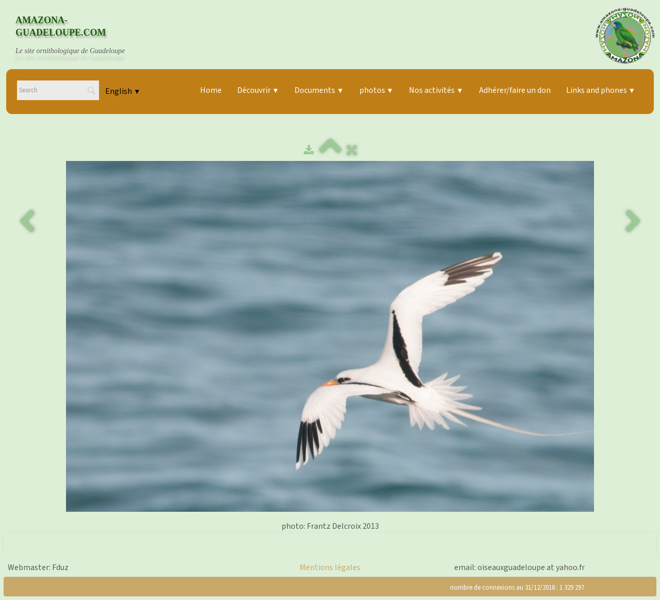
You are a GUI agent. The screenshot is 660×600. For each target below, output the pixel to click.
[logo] (80, 35)
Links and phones (600, 90)
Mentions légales (330, 567)
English (122, 91)
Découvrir (258, 90)
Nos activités (436, 90)
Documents (318, 90)
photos (376, 90)
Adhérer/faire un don (515, 90)
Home (211, 90)
